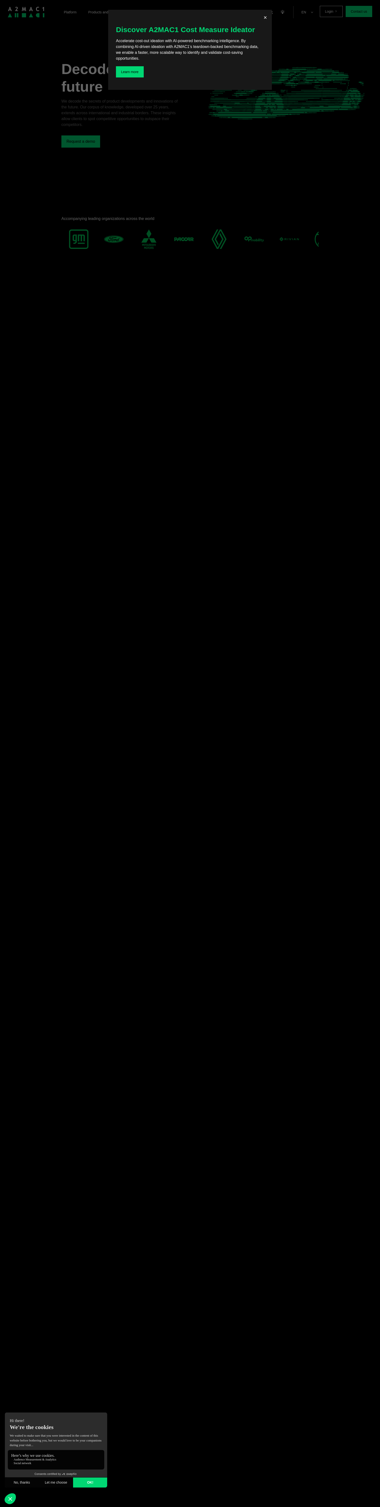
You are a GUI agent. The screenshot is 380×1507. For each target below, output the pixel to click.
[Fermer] (265, 18)
